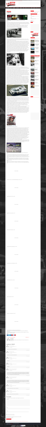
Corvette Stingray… (36, 82)
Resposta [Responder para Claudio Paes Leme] (28, 350)
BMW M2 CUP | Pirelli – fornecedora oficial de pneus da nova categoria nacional (37, 41)
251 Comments (37, 67)
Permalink (10, 347)
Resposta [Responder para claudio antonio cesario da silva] (28, 375)
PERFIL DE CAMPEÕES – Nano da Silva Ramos (37, 48)
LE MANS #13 (27, 337)
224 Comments (36, 58)
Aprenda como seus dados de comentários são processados (22, 421)
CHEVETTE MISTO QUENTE (37, 85)
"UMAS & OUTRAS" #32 (36, 63)
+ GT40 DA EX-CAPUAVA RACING (11, 337)
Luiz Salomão (12, 13)
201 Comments (36, 77)
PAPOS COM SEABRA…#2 (37, 72)
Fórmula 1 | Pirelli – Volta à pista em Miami (37, 51)
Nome (7, 407)
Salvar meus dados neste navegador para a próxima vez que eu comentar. (13, 416)
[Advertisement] (29, 3)
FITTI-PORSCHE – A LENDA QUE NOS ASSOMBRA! (37, 79)
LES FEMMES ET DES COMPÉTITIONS (36, 69)
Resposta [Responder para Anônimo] (28, 367)
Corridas (7, 11)
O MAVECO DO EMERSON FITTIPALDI (36, 76)
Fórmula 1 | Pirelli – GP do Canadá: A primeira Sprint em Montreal (37, 44)
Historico (10, 11)
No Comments (37, 42)
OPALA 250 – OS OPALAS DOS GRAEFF (37, 60)
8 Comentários (18, 13)
